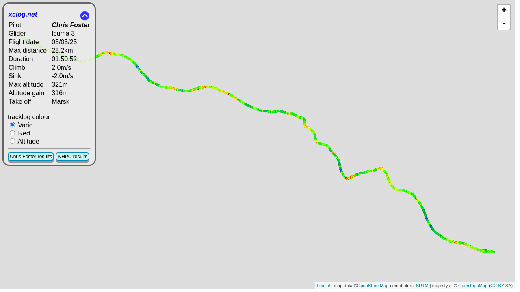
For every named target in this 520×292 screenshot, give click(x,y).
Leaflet (323, 285)
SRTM (422, 285)
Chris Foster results (31, 156)
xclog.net (23, 14)
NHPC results (72, 156)
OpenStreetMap (373, 285)
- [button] (504, 23)
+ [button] (504, 11)
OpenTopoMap (473, 285)
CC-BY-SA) (501, 285)
